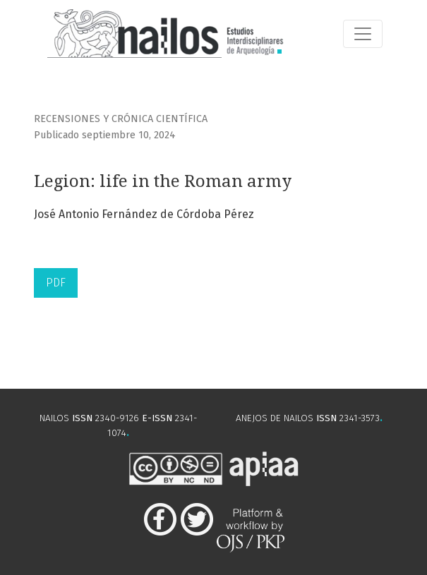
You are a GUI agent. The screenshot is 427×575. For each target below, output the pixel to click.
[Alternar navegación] (363, 34)
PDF (56, 282)
